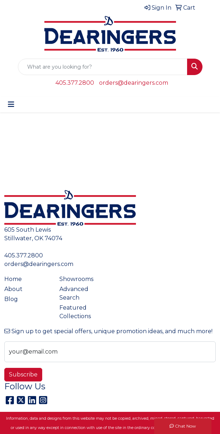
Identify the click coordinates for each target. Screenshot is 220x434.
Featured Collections (75, 312)
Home (13, 279)
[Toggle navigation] (11, 104)
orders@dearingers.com (133, 82)
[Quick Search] (102, 67)
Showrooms (76, 279)
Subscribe (23, 374)
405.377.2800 (74, 82)
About (13, 289)
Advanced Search (73, 293)
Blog (11, 299)
